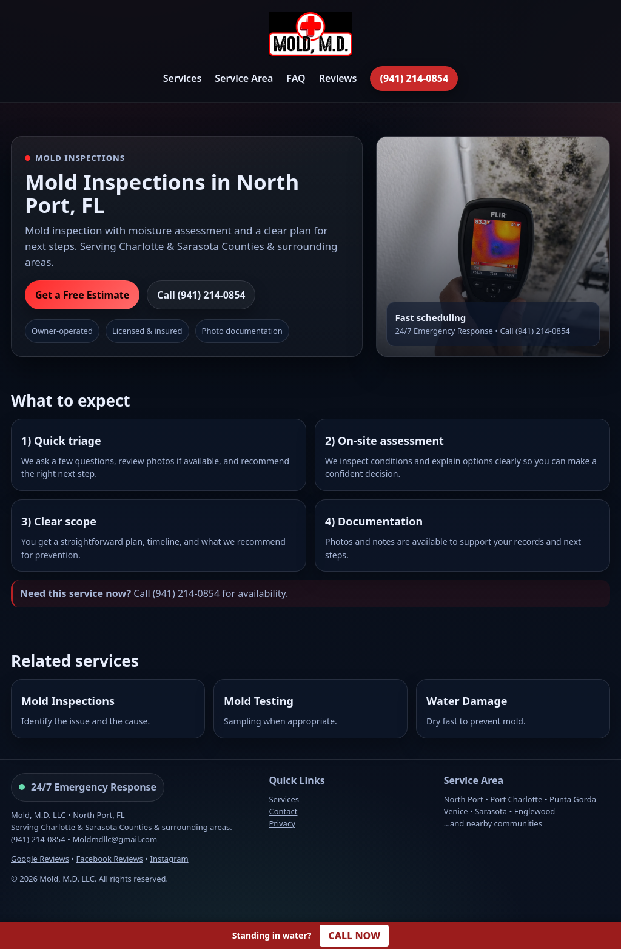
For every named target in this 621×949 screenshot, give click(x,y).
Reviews (338, 78)
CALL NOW (354, 935)
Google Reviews (40, 858)
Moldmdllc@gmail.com (114, 839)
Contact (283, 811)
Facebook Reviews (109, 858)
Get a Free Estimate (82, 295)
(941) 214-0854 (414, 78)
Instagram (169, 858)
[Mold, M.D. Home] (310, 36)
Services (182, 78)
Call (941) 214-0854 (201, 295)
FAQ (295, 78)
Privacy (282, 823)
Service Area (244, 78)
